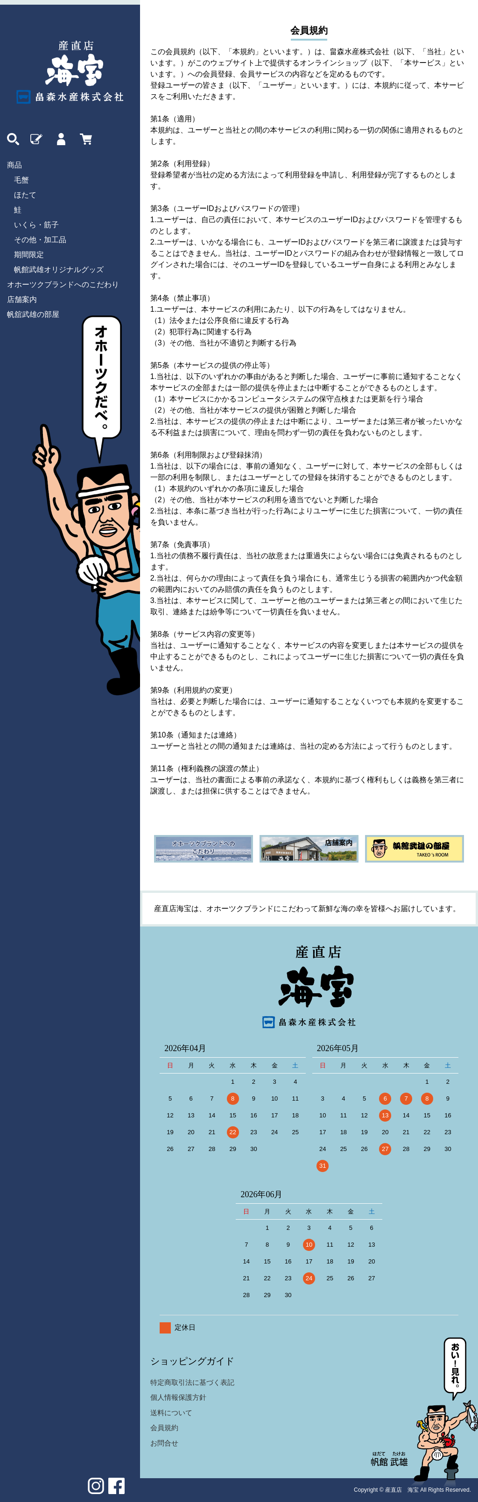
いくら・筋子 (36, 225)
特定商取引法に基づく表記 (192, 1382)
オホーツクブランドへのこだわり (63, 284)
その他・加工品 (40, 240)
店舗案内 (22, 299)
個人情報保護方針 (178, 1397)
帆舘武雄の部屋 (33, 314)
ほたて (25, 195)
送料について (171, 1413)
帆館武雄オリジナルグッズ (59, 270)
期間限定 (29, 255)
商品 (14, 165)
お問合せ (164, 1443)
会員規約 (164, 1428)
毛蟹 (21, 180)
